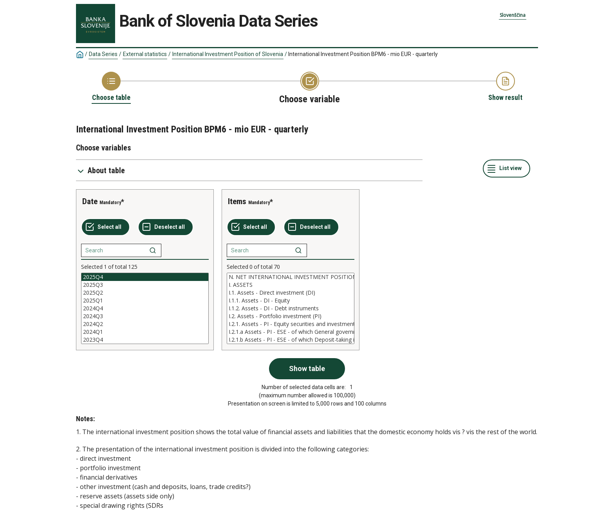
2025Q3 (144, 285)
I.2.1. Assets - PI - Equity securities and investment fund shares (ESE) (290, 324)
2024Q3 (144, 316)
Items (237, 201)
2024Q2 (144, 324)
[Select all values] (105, 227)
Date (90, 201)
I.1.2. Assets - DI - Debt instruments (290, 308)
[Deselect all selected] (165, 227)
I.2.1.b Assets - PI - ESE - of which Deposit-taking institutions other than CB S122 (290, 340)
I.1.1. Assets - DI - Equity (290, 300)
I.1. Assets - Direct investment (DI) (290, 293)
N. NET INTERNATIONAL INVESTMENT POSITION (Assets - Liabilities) (290, 277)
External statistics (145, 54)
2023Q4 (144, 340)
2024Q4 (144, 308)
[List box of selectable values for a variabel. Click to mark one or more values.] (145, 308)
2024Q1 (144, 332)
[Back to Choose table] (111, 87)
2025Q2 (144, 293)
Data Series (103, 54)
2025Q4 (144, 277)
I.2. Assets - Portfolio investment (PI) (290, 316)
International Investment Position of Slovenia (227, 54)
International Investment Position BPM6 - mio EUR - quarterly (363, 54)
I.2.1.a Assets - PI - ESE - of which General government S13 (290, 332)
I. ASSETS (290, 285)
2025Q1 (144, 300)
